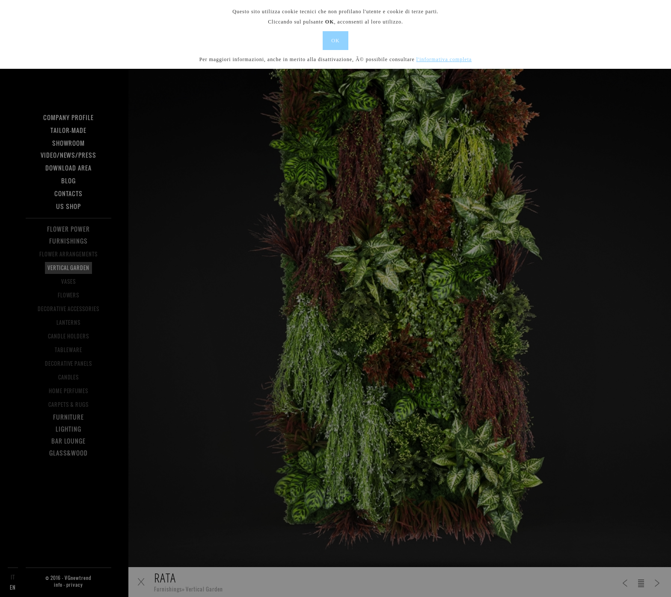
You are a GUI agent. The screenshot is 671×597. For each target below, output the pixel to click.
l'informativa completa (444, 59)
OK (335, 41)
